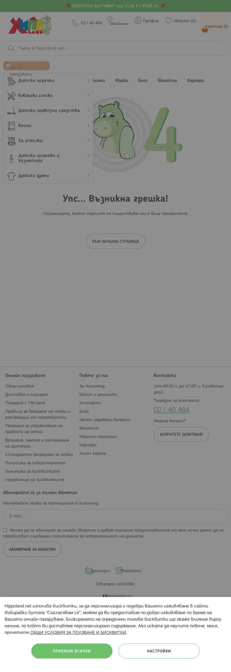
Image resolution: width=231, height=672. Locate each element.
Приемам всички (72, 651)
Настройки (159, 651)
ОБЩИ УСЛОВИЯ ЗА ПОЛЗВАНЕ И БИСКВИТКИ (78, 633)
